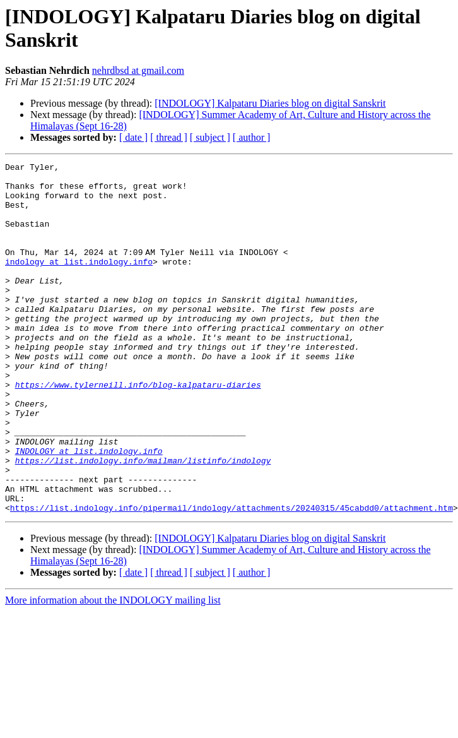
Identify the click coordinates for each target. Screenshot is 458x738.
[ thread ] (168, 137)
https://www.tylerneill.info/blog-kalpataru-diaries (138, 430)
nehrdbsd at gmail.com (138, 70)
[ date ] (133, 137)
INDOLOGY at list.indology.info (89, 509)
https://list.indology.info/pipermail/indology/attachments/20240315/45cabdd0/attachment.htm (231, 577)
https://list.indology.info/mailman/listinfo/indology (143, 521)
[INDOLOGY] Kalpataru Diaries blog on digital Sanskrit (270, 103)
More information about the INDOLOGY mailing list (113, 670)
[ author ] (252, 137)
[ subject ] (210, 137)
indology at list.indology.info (79, 282)
